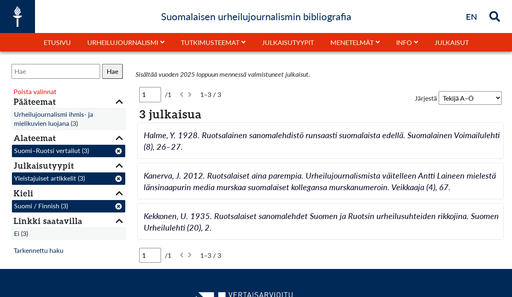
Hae (112, 71)
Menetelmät (352, 42)
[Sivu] (150, 94)
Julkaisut (452, 42)
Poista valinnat (35, 91)
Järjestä (426, 98)
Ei (16, 233)
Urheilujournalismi (122, 42)
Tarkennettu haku (38, 250)
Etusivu (57, 42)
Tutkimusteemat (210, 42)
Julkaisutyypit (288, 42)
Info (404, 42)
